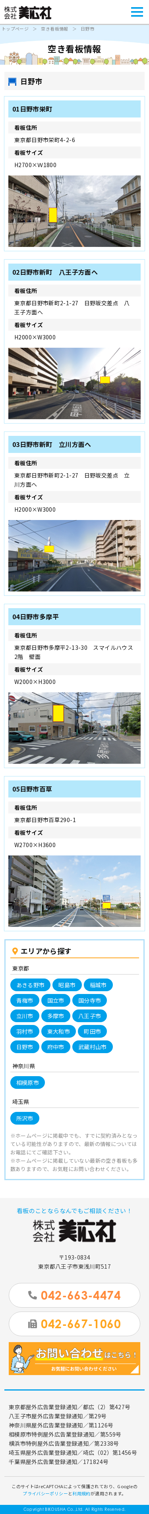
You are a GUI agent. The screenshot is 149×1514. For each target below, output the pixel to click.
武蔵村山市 (92, 1047)
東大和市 (58, 1031)
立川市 (24, 1016)
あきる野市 (30, 985)
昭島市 (66, 985)
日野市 (24, 1047)
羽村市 (24, 1031)
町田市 (92, 1031)
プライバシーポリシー (45, 1493)
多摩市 (55, 1016)
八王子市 (89, 1016)
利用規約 (81, 1493)
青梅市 (24, 1000)
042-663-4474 (74, 1295)
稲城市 (98, 985)
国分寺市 (89, 1000)
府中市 (55, 1047)
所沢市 (24, 1118)
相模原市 (27, 1082)
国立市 (55, 1000)
